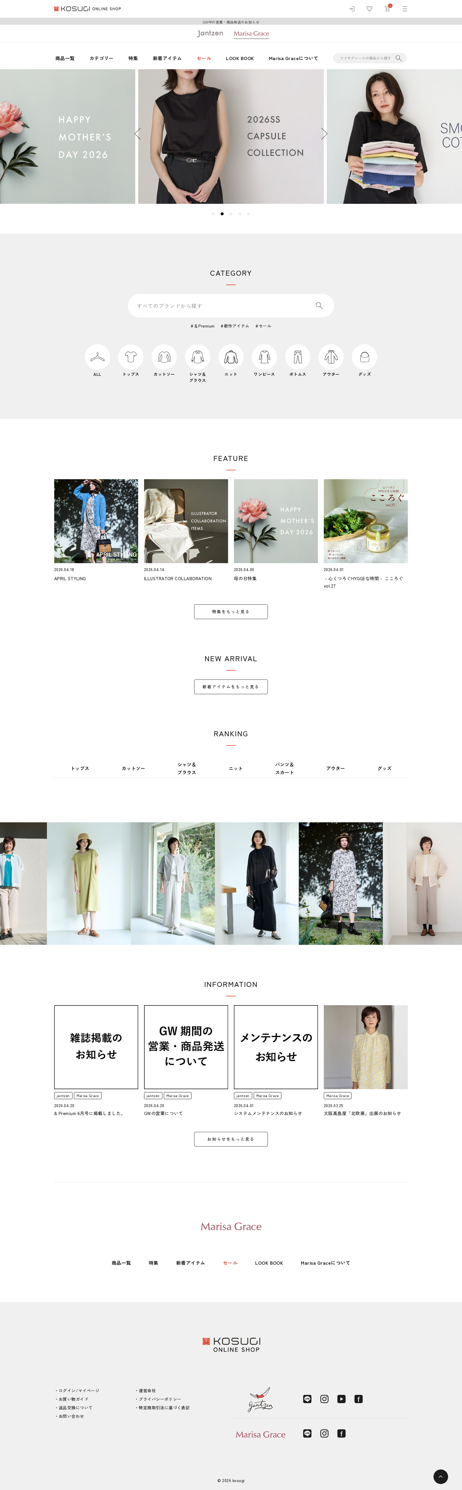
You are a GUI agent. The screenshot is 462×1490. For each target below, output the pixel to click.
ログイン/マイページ (79, 1390)
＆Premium (204, 326)
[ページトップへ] (440, 1476)
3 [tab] (231, 213)
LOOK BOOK (240, 58)
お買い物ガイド (73, 1399)
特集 (133, 58)
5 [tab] (248, 213)
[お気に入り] (369, 9)
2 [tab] (222, 213)
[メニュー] (405, 9)
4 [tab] (239, 213)
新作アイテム (237, 326)
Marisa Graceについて (294, 58)
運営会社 (147, 1390)
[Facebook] (358, 1399)
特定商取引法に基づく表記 (164, 1407)
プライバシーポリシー (160, 1399)
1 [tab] (213, 213)
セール (204, 58)
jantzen (63, 1095)
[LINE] (307, 1399)
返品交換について (76, 1407)
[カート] (387, 9)
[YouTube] (341, 1399)
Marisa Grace (88, 1095)
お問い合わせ (71, 1416)
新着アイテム (167, 58)
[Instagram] (324, 1399)
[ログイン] (352, 9)
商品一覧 (65, 58)
